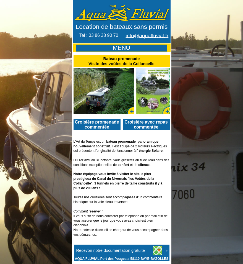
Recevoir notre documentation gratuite (110, 250)
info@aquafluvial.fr (147, 36)
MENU (121, 48)
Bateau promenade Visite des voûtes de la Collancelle (121, 61)
